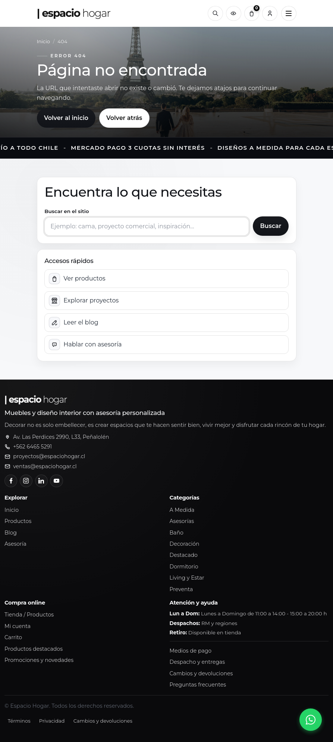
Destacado (184, 555)
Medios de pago (191, 650)
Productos (17, 521)
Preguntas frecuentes (198, 684)
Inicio (43, 41)
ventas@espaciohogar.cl (44, 466)
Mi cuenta (17, 626)
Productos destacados (33, 649)
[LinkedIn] (41, 481)
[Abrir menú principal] (288, 13)
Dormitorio (184, 566)
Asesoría (15, 543)
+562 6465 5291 (32, 446)
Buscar (270, 225)
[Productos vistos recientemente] (233, 13)
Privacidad (52, 721)
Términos (19, 721)
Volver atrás (124, 117)
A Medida (182, 510)
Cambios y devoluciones (201, 673)
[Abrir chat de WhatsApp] (310, 719)
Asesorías (182, 521)
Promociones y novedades (38, 660)
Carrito (13, 637)
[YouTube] (56, 481)
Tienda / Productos (29, 614)
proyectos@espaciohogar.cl (49, 456)
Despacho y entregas (197, 662)
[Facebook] (10, 481)
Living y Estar (187, 577)
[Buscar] (215, 13)
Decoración (185, 543)
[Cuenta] (269, 13)
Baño (176, 532)
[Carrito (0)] (252, 13)
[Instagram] (26, 481)
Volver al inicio (66, 117)
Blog (10, 532)
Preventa (181, 589)
